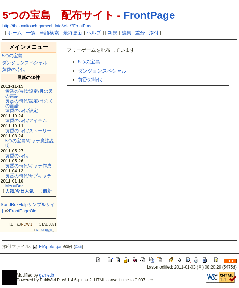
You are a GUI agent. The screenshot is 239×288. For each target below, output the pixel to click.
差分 (140, 32)
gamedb (46, 275)
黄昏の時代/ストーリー (28, 130)
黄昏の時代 (13, 69)
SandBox (10, 204)
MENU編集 (44, 230)
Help (23, 204)
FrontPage (149, 15)
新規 (112, 32)
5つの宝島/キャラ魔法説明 (29, 143)
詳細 (78, 247)
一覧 (31, 32)
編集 (126, 32)
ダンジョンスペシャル (24, 62)
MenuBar (14, 185)
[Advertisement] (148, 106)
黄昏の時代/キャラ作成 (28, 165)
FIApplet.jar (47, 246)
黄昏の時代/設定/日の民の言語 (29, 103)
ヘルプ (93, 32)
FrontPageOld (22, 210)
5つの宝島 (12, 55)
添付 (154, 32)
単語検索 (49, 32)
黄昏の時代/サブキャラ (28, 175)
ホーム (14, 32)
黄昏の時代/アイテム (26, 120)
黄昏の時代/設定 (21, 110)
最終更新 (73, 32)
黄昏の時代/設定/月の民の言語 (29, 93)
